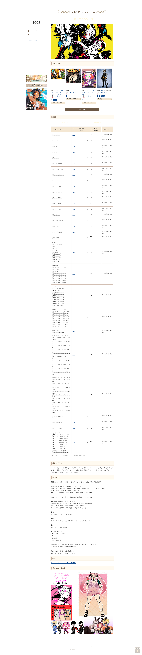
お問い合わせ (36, 69)
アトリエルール (36, 61)
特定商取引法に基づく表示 (66, 646)
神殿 (45, 2)
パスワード (28, 34)
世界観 (36, 49)
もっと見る (82, 109)
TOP (32, 2)
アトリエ (71, 2)
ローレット (58, 2)
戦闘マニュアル (36, 63)
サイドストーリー (36, 52)
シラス (72, 90)
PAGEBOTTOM (137, 650)
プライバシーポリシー (55, 646)
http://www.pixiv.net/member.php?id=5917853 (63, 563)
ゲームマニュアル (36, 55)
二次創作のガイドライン (79, 646)
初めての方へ (36, 65)
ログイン (32, 38)
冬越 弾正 (103, 90)
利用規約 (47, 646)
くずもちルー (58, 96)
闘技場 (109, 2)
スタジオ (83, 2)
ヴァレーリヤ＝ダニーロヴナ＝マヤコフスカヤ (89, 92)
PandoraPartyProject (36, 10)
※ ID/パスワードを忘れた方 (34, 40)
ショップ (96, 2)
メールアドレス (28, 31)
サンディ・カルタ (56, 94)
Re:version (94, 646)
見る (74, 135)
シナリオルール (36, 58)
